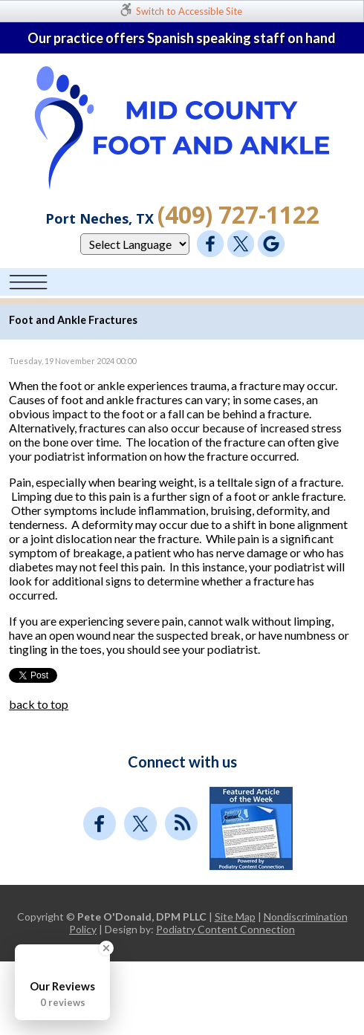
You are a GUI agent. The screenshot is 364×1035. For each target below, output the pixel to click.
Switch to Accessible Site (189, 11)
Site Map (235, 916)
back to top (38, 704)
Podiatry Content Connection (225, 929)
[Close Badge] (106, 948)
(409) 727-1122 (238, 214)
